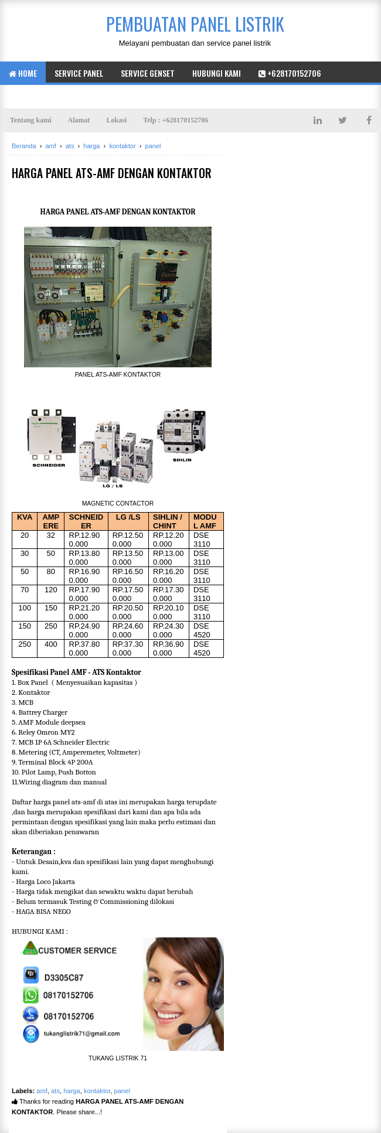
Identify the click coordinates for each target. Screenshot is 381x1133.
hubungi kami (216, 73)
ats (55, 1090)
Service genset (148, 73)
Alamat (79, 120)
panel (122, 1090)
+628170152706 (289, 73)
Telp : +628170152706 (175, 120)
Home (23, 73)
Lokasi (117, 120)
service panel (79, 73)
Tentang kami (31, 120)
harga (71, 1090)
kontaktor (97, 1090)
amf (41, 1090)
